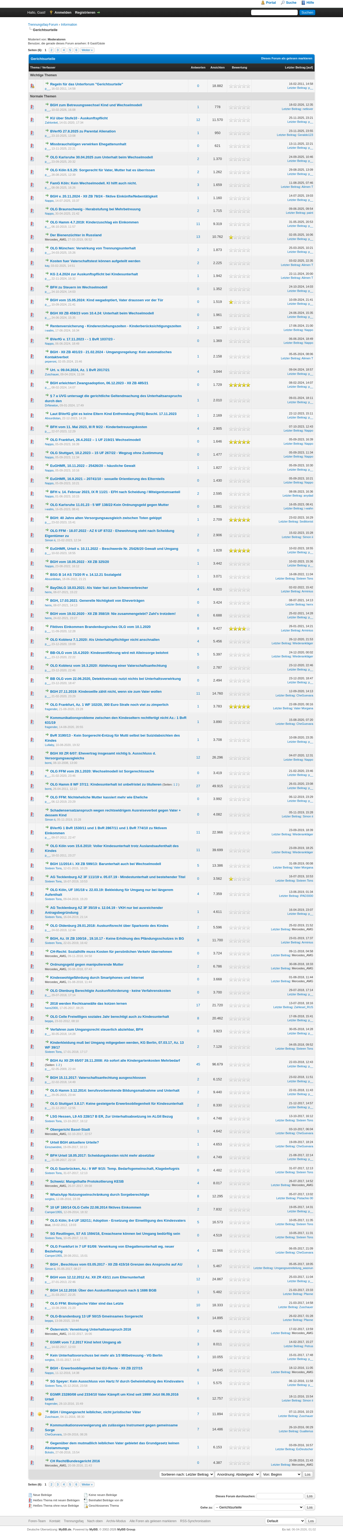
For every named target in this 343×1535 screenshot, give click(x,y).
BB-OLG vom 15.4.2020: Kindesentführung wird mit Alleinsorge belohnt (109, 653)
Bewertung (239, 67)
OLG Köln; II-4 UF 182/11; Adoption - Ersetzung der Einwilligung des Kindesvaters (118, 1220)
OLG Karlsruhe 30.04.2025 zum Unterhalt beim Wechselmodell (101, 157)
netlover (308, 109)
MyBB (93, 1529)
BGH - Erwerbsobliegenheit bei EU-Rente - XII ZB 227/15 (96, 1368)
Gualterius (306, 1431)
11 (198, 224)
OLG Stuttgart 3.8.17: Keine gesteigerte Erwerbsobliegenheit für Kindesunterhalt (116, 1104)
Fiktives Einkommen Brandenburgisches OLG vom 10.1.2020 (100, 627)
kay (47, 265)
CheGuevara (304, 695)
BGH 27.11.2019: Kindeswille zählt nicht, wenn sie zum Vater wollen (106, 692)
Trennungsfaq (74, 1521)
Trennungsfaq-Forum (43, 24)
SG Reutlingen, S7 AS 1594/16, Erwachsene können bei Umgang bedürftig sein (115, 1234)
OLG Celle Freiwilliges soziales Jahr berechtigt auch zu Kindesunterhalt (109, 1017)
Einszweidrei (53, 1147)
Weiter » (87, 50)
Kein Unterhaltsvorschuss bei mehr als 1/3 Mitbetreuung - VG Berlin (106, 1355)
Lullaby (49, 744)
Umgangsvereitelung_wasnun (293, 1268)
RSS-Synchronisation (195, 1521)
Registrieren (85, 12)
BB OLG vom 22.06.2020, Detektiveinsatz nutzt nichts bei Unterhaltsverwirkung (115, 679)
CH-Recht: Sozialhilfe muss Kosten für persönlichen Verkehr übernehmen (111, 952)
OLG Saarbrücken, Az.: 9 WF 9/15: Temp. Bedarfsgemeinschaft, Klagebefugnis (115, 1169)
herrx (48, 592)
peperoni (51, 361)
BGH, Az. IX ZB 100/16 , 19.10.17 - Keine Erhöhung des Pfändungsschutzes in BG (117, 938)
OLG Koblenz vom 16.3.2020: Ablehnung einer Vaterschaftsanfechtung (108, 666)
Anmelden (62, 12)
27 (198, 786)
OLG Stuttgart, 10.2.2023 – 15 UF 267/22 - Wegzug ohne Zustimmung (106, 453)
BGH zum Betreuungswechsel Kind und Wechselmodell (96, 105)
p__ (47, 88)
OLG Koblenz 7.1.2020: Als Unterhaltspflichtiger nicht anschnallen (104, 640)
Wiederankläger (302, 643)
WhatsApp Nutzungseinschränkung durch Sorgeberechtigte (99, 1195)
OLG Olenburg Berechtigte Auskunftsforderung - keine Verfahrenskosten (110, 991)
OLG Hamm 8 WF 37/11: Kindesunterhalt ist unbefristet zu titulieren (105, 784)
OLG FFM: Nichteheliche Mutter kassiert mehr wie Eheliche (99, 797)
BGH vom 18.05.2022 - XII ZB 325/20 (79, 562)
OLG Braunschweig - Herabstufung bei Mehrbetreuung (95, 209)
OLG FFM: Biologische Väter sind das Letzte (87, 1303)
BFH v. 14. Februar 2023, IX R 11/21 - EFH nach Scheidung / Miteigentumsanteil (115, 492)
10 (198, 1305)
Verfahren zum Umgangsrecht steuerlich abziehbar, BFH (96, 1029)
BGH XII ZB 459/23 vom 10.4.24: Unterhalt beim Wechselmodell (102, 313)
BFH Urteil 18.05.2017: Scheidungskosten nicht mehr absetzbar (102, 1155)
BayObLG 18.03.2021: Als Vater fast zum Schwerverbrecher (99, 588)
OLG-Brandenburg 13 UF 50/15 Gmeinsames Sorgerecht (96, 1316)
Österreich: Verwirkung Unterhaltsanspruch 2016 (90, 1329)
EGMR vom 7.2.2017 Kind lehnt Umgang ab (85, 1342)
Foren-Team (37, 1521)
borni (48, 762)
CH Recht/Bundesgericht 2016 (75, 1461)
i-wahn (49, 330)
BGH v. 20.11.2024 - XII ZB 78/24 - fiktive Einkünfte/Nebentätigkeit (104, 196)
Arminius (307, 591)
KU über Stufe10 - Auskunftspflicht (79, 118)
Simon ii (50, 540)
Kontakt (54, 1521)
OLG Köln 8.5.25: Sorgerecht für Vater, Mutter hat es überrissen (102, 170)
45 (198, 1064)
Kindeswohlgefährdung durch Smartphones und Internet (97, 978)
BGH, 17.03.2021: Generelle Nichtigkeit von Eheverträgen (97, 601)
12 (198, 120)
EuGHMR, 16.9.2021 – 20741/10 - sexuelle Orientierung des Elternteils (107, 479)
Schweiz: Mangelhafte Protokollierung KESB (87, 1181)
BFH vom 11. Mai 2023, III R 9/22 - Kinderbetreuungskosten (98, 427)
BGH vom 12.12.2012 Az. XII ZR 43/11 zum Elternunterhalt (97, 1277)
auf (309, 67)
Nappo (49, 200)
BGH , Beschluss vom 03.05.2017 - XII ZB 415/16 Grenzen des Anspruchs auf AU (116, 1264)
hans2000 (51, 1008)
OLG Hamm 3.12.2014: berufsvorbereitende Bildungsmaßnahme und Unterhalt (115, 1090)
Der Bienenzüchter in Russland (76, 235)
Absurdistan (53, 418)
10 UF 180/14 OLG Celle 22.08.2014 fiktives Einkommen (95, 1207)
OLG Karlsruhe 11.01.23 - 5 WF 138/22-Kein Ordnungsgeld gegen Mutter (109, 505)
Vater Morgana (303, 708)
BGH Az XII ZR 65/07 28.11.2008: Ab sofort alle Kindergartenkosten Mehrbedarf (115, 1060)
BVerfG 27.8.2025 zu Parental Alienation (82, 131)
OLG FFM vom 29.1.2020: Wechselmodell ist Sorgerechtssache (102, 771)
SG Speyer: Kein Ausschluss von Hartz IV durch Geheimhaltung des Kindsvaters (117, 1381)
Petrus (309, 1346)
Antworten (198, 67)
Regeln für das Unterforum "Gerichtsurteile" (86, 84)
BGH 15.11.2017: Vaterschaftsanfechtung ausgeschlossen (98, 1078)
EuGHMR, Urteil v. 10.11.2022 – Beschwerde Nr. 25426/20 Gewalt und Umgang (114, 549)
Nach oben (95, 1521)
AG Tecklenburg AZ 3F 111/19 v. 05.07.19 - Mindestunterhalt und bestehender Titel (117, 877)
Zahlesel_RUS (303, 1007)
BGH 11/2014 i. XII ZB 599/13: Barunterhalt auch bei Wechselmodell (105, 864)
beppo (49, 1021)
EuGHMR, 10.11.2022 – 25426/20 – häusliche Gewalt (92, 466)
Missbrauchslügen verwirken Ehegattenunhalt (88, 144)
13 (198, 237)
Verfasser (48, 67)
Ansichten (217, 67)
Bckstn (49, 1452)
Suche (291, 3)
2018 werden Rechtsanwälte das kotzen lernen (88, 1003)
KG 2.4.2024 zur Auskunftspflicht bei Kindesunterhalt (94, 274)
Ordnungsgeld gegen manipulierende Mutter (87, 964)
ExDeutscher (304, 1449)
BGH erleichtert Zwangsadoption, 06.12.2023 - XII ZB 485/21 (99, 383)
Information (69, 24)
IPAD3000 (306, 895)
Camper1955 (53, 1212)
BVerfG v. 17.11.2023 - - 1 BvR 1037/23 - (82, 339)
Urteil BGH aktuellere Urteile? (74, 1142)
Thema (35, 67)
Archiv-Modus (116, 1521)
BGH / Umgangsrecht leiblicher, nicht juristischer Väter (95, 1412)
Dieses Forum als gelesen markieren (286, 58)
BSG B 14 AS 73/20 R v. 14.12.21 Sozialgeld (85, 575)
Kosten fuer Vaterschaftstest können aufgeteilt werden (95, 261)
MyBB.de (65, 1529)
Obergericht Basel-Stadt (70, 1130)
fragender (51, 709)
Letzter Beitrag (295, 67)
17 (198, 1005)
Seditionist (306, 521)
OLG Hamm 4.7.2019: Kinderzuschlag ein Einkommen (94, 222)
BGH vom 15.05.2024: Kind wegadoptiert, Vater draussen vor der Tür (106, 300)
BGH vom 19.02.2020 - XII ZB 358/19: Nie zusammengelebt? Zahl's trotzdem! (113, 614)
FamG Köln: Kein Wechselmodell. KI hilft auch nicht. (93, 183)
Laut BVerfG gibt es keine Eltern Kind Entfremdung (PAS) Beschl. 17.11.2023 (113, 414)
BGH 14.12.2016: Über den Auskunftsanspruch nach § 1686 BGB (103, 1290)
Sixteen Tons (304, 578)
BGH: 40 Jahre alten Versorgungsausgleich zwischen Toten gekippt (106, 518)
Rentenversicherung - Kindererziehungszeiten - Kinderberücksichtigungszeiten (115, 326)
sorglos (49, 1199)
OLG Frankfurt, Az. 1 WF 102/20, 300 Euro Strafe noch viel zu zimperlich (109, 705)
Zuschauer (52, 374)
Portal (271, 3)
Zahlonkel (51, 122)
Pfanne (308, 1294)
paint (310, 212)
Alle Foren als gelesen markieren (152, 1521)
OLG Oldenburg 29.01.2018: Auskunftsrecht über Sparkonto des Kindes (109, 926)
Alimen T (307, 186)
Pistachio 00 (305, 1198)
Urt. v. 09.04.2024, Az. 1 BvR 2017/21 (80, 370)
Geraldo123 (305, 134)
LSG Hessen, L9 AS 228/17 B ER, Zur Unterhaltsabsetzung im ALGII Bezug (111, 1116)
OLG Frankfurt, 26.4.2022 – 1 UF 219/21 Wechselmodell (95, 440)
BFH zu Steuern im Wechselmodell (78, 287)
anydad (308, 495)
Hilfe (310, 3)
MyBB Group (126, 1529)
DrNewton (51, 405)
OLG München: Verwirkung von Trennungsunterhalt (93, 248)
